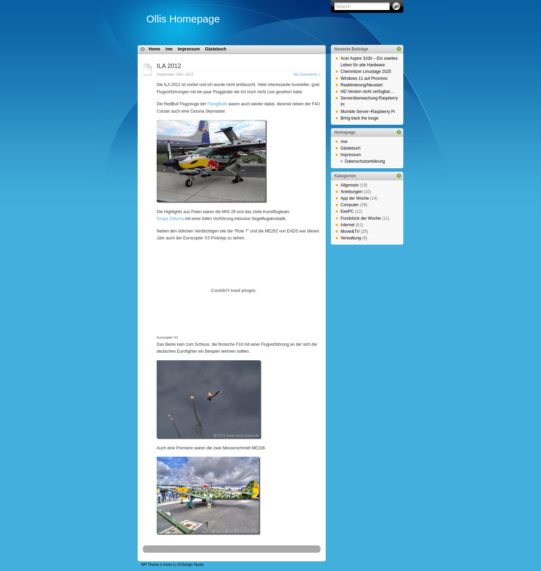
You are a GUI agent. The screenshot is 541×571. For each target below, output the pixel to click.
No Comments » (307, 74)
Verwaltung (351, 238)
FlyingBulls (217, 104)
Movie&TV (350, 231)
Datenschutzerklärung (365, 161)
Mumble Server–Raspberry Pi (368, 111)
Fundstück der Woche (361, 218)
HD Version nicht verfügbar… (367, 91)
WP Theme (150, 565)
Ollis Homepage (183, 19)
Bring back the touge (359, 118)
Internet (348, 224)
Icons (168, 565)
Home (154, 49)
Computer (350, 204)
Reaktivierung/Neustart (362, 85)
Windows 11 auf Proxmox (364, 78)
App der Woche (355, 198)
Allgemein (350, 185)
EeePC (347, 211)
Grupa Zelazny (170, 218)
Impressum (189, 49)
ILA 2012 (169, 66)
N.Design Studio (191, 565)
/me (169, 49)
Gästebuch (215, 49)
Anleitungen (351, 191)
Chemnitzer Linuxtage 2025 (366, 71)
